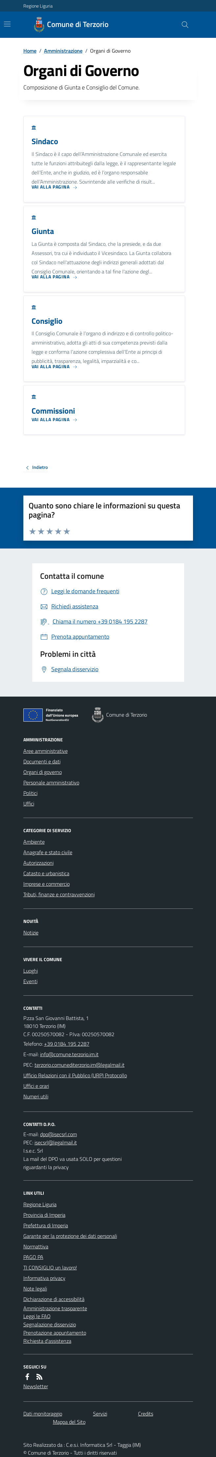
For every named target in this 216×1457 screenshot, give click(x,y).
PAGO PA (33, 1257)
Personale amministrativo (51, 782)
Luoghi (30, 971)
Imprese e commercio (46, 884)
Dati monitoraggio (42, 1414)
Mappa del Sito (69, 1422)
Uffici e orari (36, 1086)
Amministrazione (63, 51)
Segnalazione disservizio (49, 1324)
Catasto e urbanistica (46, 873)
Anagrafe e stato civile (47, 852)
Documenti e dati (41, 761)
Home (29, 51)
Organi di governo (42, 772)
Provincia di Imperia (44, 1215)
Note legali (35, 1288)
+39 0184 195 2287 (66, 1044)
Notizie (30, 932)
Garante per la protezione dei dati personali (70, 1236)
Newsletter (35, 1386)
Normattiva (35, 1246)
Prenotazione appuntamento (54, 1333)
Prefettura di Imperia (45, 1225)
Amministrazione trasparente (55, 1308)
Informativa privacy (44, 1278)
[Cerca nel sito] (182, 25)
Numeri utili (35, 1096)
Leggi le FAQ (37, 1316)
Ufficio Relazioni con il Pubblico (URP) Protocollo (75, 1075)
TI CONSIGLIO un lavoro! (50, 1267)
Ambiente (34, 842)
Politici (30, 793)
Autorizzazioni (38, 863)
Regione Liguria (38, 5)
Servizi (100, 1414)
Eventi (30, 981)
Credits (145, 1414)
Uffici (28, 803)
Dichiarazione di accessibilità (53, 1299)
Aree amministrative (45, 751)
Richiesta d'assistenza (47, 1341)
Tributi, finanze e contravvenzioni (59, 894)
